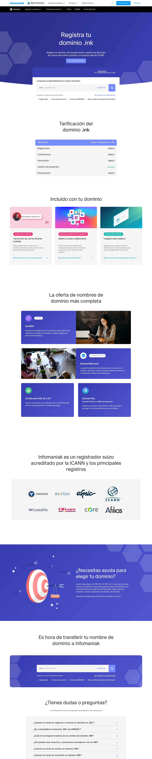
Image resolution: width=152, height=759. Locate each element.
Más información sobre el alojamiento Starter (121, 258)
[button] (76, 723)
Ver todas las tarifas (76, 61)
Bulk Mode (101, 88)
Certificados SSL (90, 9)
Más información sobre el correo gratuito (30, 258)
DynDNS (77, 9)
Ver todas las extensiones (104, 95)
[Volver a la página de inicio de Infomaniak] (17, 3)
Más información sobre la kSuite (76, 258)
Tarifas (68, 9)
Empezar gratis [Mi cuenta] (123, 3)
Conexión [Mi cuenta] (137, 3)
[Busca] (112, 3)
